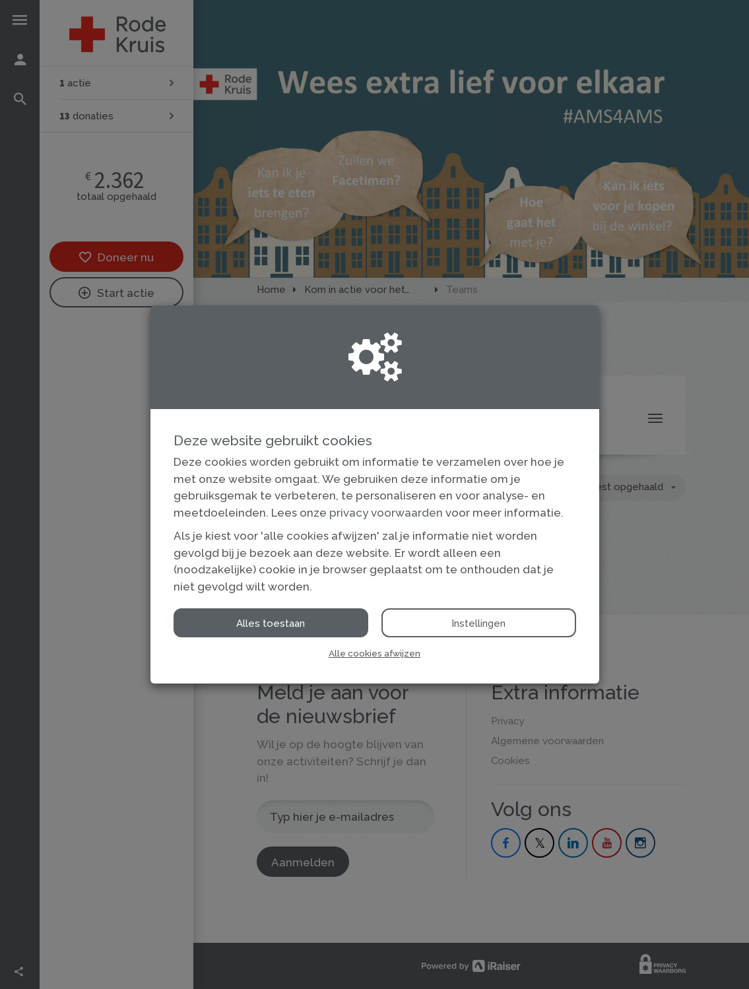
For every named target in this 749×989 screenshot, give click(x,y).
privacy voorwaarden (386, 512)
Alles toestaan (270, 623)
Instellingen (478, 623)
